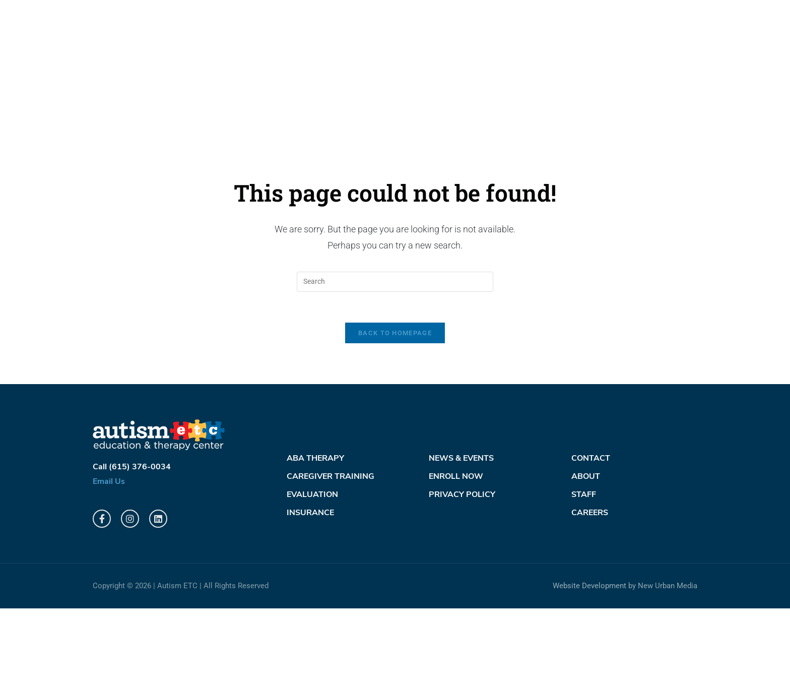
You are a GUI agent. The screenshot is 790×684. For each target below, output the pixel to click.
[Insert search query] (395, 357)
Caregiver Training (330, 552)
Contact (590, 534)
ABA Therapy (315, 534)
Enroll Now (456, 552)
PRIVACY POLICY (462, 571)
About (585, 552)
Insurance (310, 589)
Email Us (109, 557)
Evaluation (312, 571)
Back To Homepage (395, 408)
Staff (583, 571)
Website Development (589, 661)
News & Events (461, 534)
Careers (589, 589)
